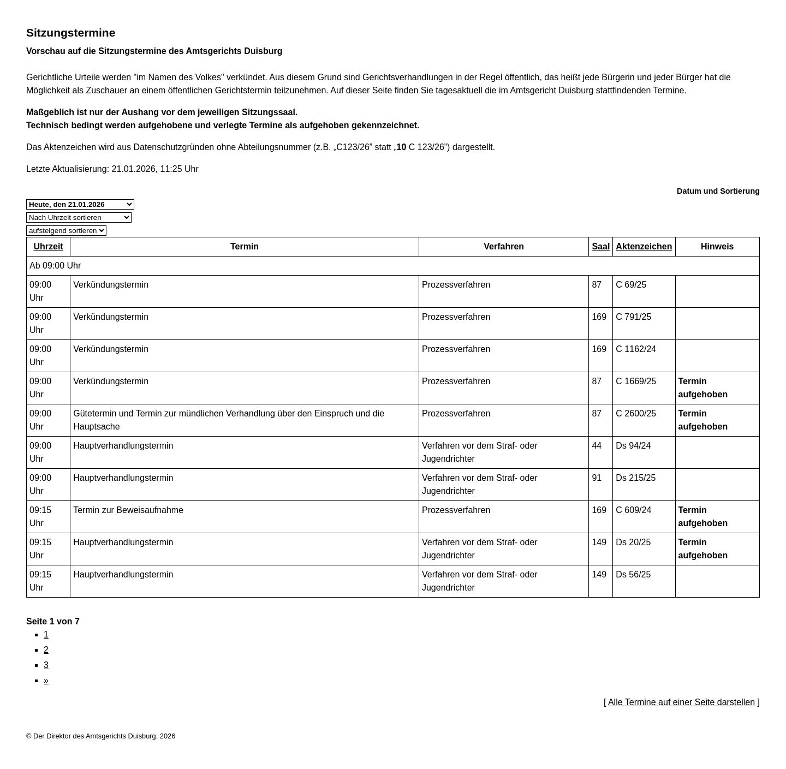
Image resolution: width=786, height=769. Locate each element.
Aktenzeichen (644, 246)
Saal (601, 246)
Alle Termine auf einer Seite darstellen (681, 702)
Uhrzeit (48, 246)
